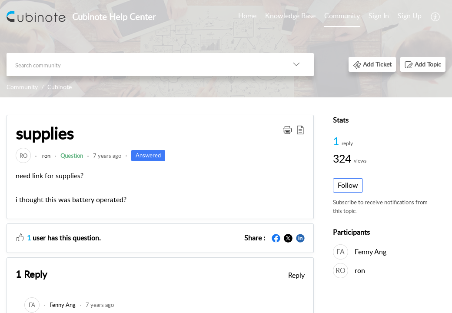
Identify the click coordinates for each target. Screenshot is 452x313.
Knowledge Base (290, 15)
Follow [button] (348, 185)
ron (45, 156)
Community (342, 15)
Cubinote (59, 87)
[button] (372, 64)
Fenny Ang (370, 251)
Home (247, 15)
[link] (23, 156)
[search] (143, 64)
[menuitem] (395, 16)
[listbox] (296, 64)
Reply (296, 275)
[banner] (226, 48)
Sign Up (410, 15)
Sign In (379, 15)
